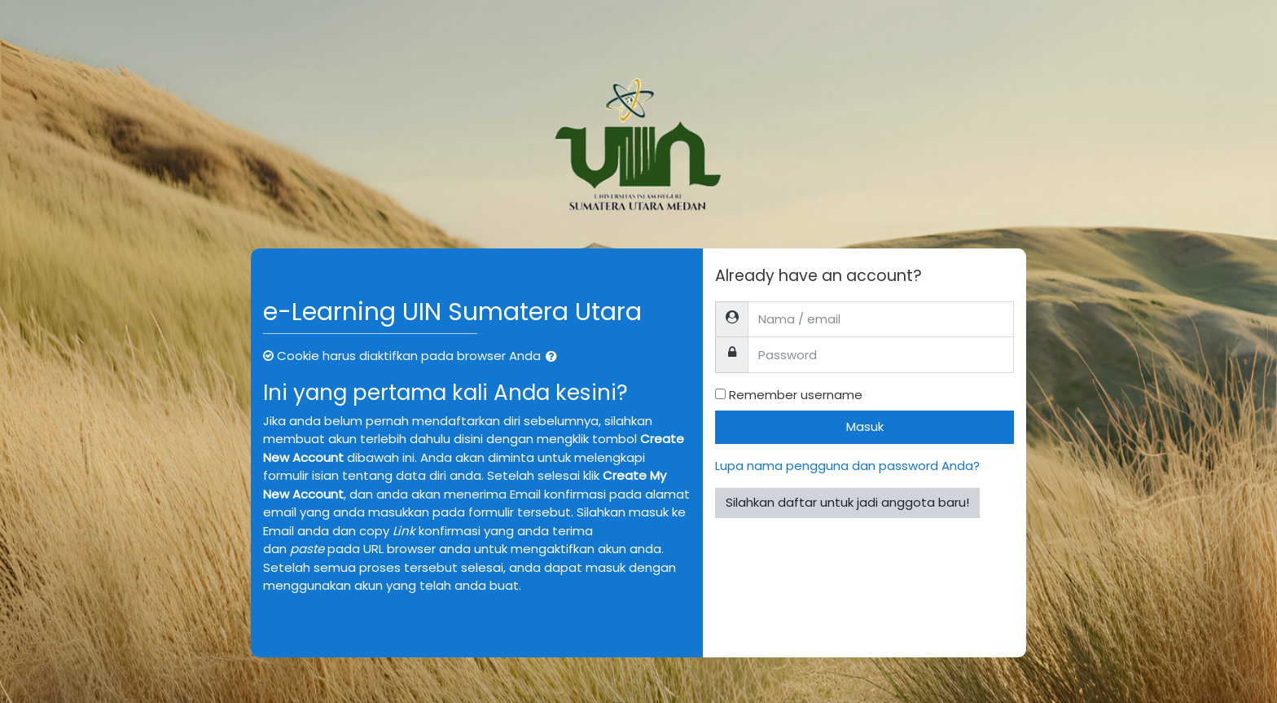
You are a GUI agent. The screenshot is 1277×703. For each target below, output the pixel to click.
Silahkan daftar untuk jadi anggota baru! (847, 502)
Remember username (795, 394)
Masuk (865, 426)
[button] (554, 357)
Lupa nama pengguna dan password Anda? (847, 465)
